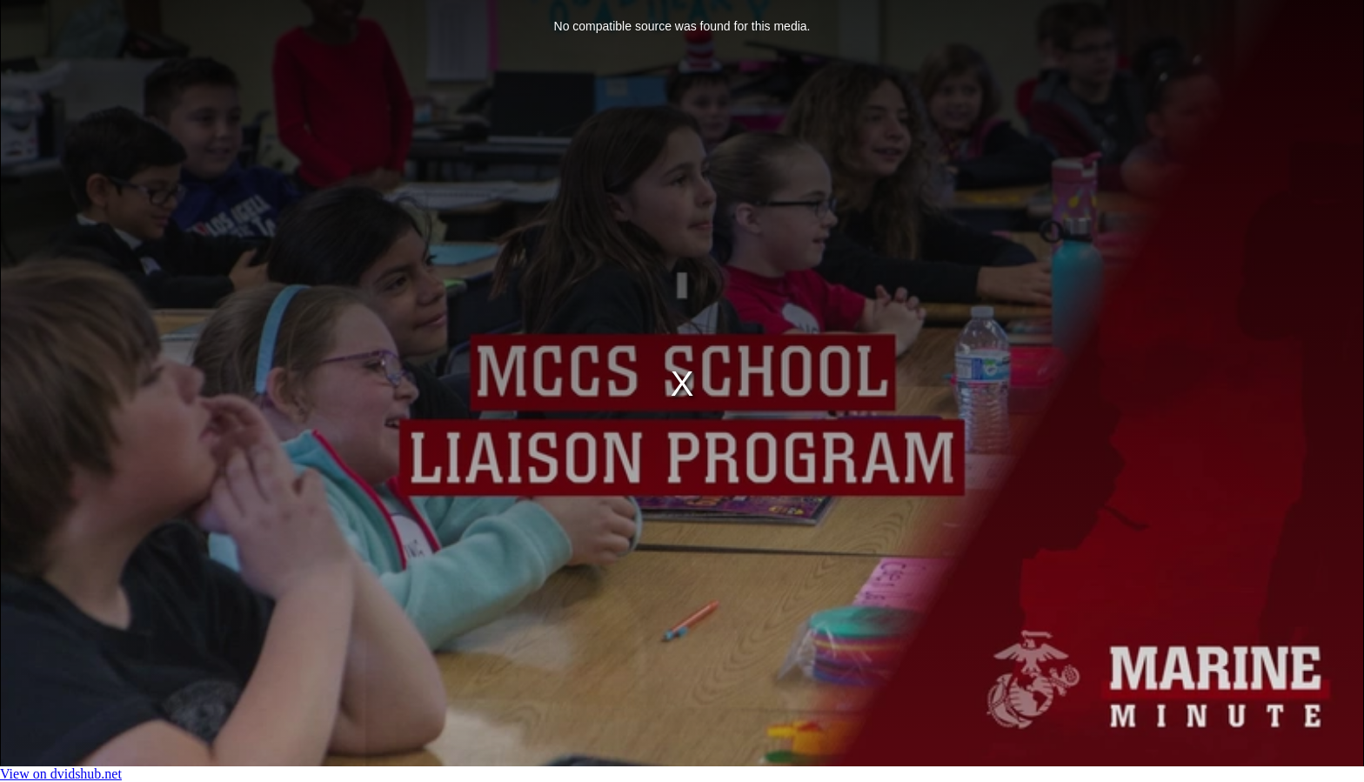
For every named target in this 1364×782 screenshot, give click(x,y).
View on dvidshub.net (61, 773)
